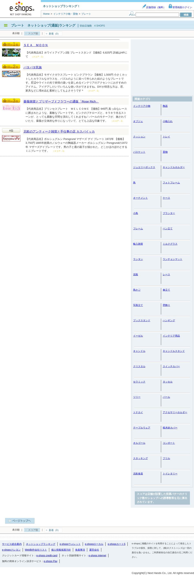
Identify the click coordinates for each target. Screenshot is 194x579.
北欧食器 (138, 473)
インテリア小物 (141, 106)
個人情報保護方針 (61, 549)
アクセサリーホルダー (175, 412)
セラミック (139, 381)
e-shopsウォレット (70, 544)
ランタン (138, 259)
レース (166, 274)
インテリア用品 (171, 335)
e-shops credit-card (46, 555)
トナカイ (138, 412)
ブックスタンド (141, 320)
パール (166, 397)
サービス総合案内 (12, 544)
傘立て (166, 289)
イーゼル (138, 335)
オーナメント (140, 197)
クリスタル (139, 366)
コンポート (169, 443)
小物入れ (168, 121)
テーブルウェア (141, 427)
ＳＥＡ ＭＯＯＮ (35, 45)
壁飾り (166, 305)
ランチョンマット (172, 259)
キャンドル (139, 351)
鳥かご (136, 289)
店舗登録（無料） (154, 7)
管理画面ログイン (180, 7)
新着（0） (54, 33)
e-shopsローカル (94, 544)
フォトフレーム (171, 182)
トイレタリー (170, 473)
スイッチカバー (171, 366)
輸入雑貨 (138, 243)
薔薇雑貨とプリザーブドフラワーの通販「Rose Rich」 (61, 101)
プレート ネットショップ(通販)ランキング (43, 25)
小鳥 (135, 213)
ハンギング (169, 320)
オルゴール (139, 443)
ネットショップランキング (40, 544)
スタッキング (140, 458)
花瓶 (135, 274)
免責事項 (80, 549)
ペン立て (168, 228)
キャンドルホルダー (174, 167)
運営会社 (94, 549)
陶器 (165, 106)
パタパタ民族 (32, 67)
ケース (166, 197)
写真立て (138, 305)
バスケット (139, 152)
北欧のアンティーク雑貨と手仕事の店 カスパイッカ (59, 131)
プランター (169, 213)
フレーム (138, 228)
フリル (166, 458)
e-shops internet (97, 555)
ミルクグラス (170, 243)
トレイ (166, 136)
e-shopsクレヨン (11, 549)
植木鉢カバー (170, 427)
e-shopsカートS (116, 544)
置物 (165, 152)
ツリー (136, 397)
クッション (139, 136)
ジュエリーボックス (144, 167)
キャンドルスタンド (174, 351)
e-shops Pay (50, 561)
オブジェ (138, 121)
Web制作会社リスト (36, 549)
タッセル (168, 381)
